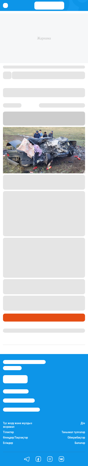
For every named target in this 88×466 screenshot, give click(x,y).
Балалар (80, 443)
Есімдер (8, 443)
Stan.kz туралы (16, 391)
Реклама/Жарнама (19, 400)
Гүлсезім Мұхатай (16, 331)
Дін (83, 423)
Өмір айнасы (13, 317)
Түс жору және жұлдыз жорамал (17, 425)
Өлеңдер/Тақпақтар (15, 437)
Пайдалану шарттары (21, 410)
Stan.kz (54, 118)
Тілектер (8, 432)
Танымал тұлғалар (73, 432)
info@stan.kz (12, 368)
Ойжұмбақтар (76, 437)
